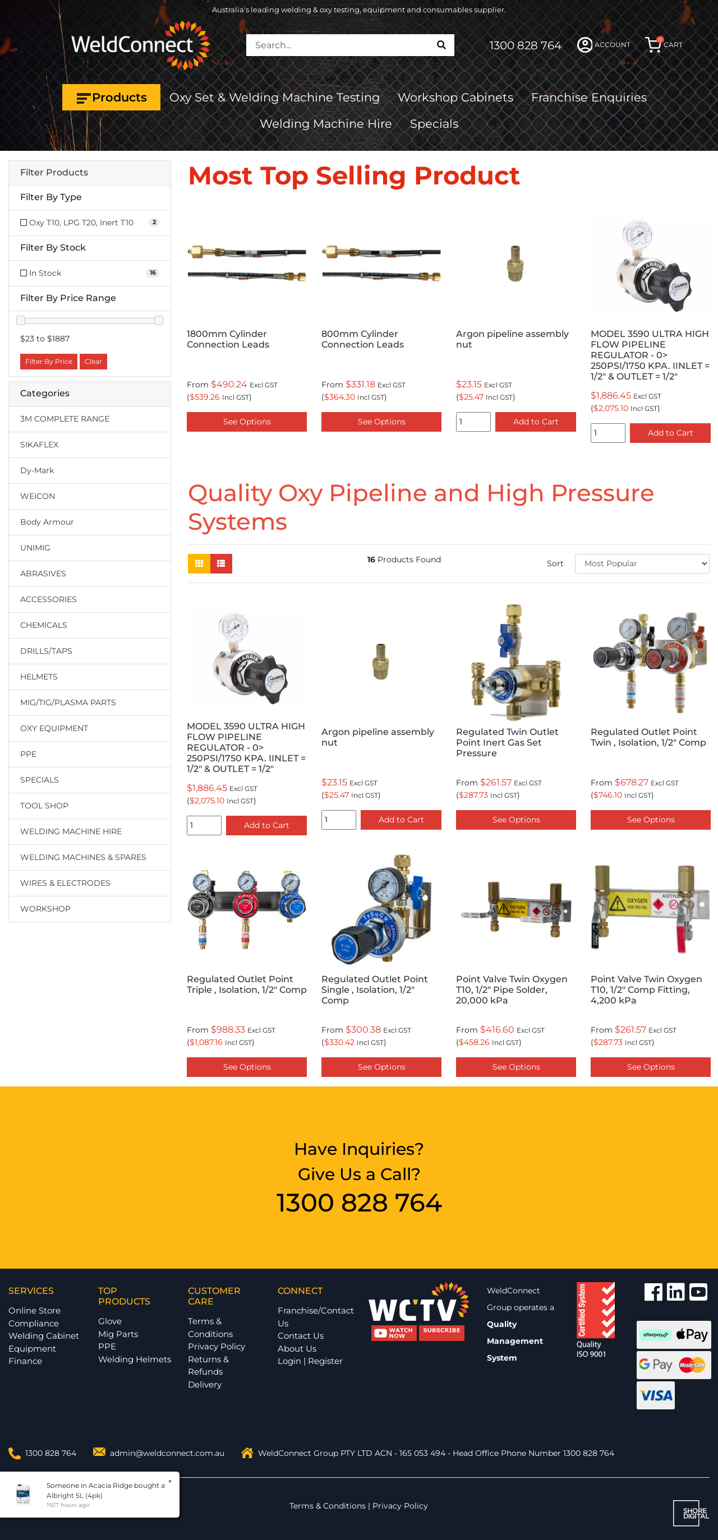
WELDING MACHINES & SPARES (83, 857)
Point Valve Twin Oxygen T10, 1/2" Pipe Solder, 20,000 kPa (512, 990)
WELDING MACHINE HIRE (71, 831)
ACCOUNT (603, 45)
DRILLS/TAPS (46, 651)
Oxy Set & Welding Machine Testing (274, 97)
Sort (555, 563)
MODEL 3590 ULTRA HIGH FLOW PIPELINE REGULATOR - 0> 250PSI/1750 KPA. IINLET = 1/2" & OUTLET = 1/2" (650, 355)
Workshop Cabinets (455, 97)
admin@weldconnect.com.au (167, 1453)
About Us (297, 1348)
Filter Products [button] (54, 173)
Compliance (33, 1323)
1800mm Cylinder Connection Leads (228, 339)
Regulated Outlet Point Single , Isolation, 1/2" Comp (374, 990)
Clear (93, 361)
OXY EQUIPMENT (54, 728)
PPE (28, 754)
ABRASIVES (43, 573)
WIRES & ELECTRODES (65, 883)
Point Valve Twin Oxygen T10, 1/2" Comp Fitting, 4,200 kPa (646, 990)
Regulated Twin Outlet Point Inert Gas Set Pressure (507, 743)
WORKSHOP (45, 909)
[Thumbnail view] (199, 564)
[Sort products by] (642, 564)
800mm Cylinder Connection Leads (362, 339)
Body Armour (47, 522)
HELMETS (39, 677)
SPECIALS (39, 780)
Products (111, 97)
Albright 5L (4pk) (72, 1495)
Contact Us (301, 1335)
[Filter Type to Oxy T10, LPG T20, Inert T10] (90, 223)
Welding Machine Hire (326, 124)
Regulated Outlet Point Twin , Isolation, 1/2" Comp (648, 737)
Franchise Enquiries (589, 97)
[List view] (221, 564)
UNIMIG (35, 548)
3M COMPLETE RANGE (64, 419)
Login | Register (310, 1361)
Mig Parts (118, 1334)
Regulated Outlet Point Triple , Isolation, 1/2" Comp (247, 984)
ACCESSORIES (48, 599)
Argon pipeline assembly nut (512, 339)
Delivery (205, 1384)
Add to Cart (536, 422)
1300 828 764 (525, 45)
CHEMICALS (43, 625)
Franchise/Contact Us (316, 1317)
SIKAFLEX (39, 445)
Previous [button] (194, 326)
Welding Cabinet (43, 1335)
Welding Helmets (134, 1359)
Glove (110, 1321)
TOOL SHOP (44, 806)
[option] (247, 320)
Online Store (34, 1310)
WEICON (37, 496)
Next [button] (703, 326)
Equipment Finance (32, 1355)
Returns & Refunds (208, 1365)
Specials (434, 124)
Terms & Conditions (210, 1327)
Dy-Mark (37, 470)
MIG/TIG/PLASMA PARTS (68, 702)
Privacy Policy (216, 1346)
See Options (247, 422)
